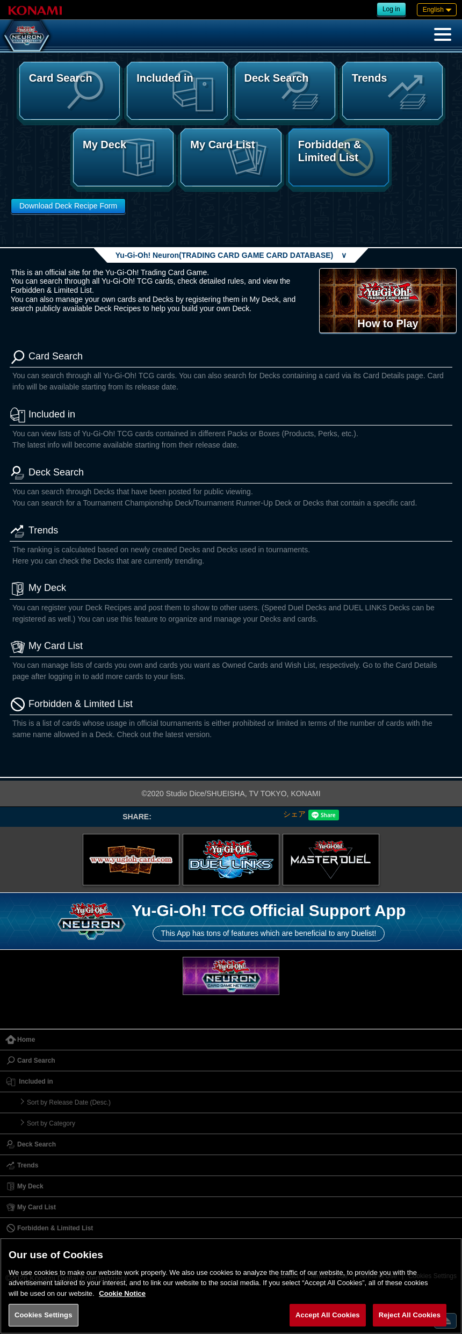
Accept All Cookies (327, 1315)
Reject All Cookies (410, 1315)
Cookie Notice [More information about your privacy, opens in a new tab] (122, 1293)
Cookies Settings (44, 1315)
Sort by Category (51, 1123)
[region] (231, 1286)
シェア (294, 814)
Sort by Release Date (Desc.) (69, 1102)
